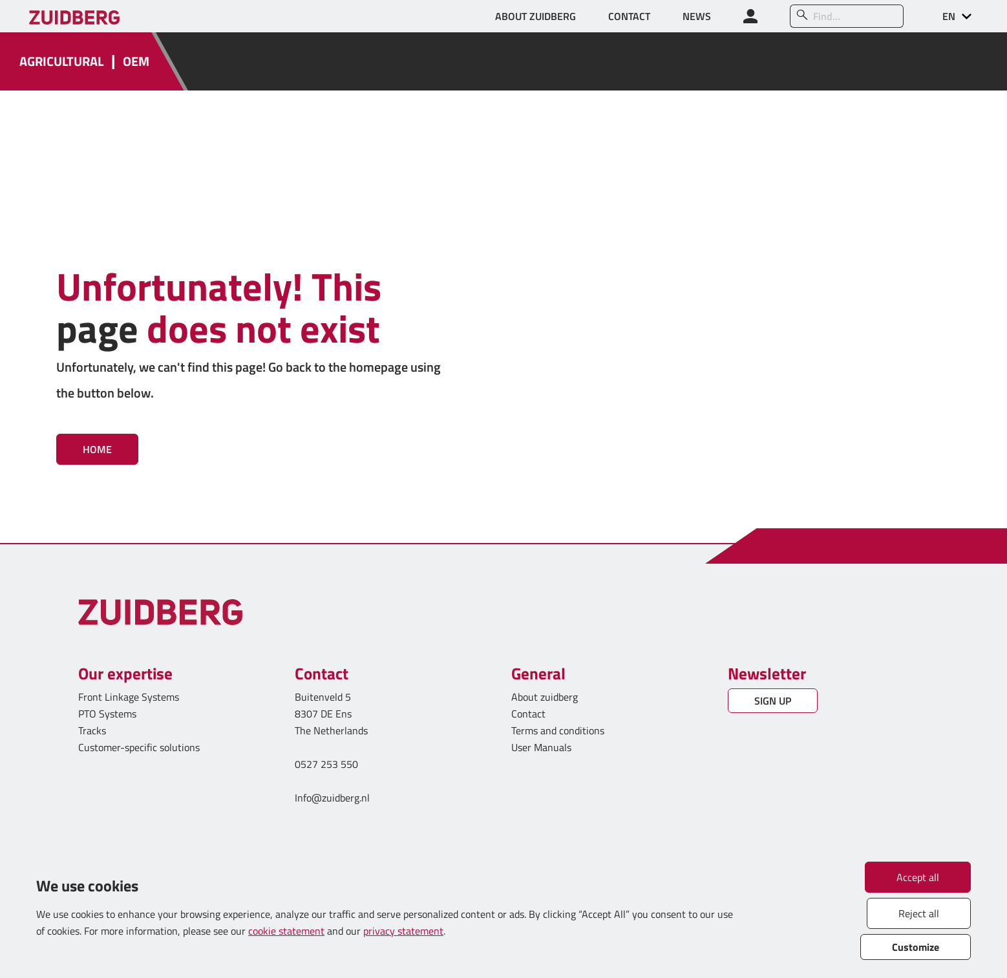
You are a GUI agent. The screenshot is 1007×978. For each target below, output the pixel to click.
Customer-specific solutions (139, 747)
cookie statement (286, 931)
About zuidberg (544, 697)
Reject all (918, 913)
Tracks (92, 730)
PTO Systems (107, 713)
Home (97, 449)
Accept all (917, 877)
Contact (528, 713)
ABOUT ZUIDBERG (535, 16)
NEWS (697, 16)
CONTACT (629, 16)
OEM (136, 61)
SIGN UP (772, 700)
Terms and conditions (557, 730)
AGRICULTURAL (61, 61)
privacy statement (403, 931)
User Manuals (542, 747)
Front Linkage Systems (128, 697)
